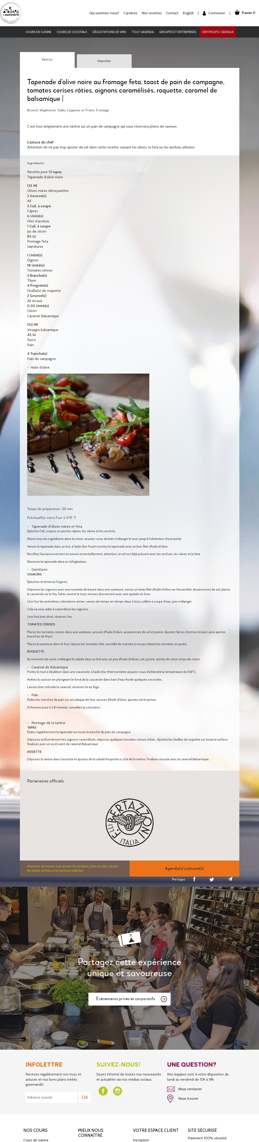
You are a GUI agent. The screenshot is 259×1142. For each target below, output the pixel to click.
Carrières (129, 13)
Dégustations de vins (109, 32)
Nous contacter (184, 1089)
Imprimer (104, 61)
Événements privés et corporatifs (132, 999)
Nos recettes (151, 13)
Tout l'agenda (143, 32)
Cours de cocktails (72, 32)
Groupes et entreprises (177, 32)
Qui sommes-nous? (103, 13)
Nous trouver (182, 1098)
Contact (171, 13)
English (187, 13)
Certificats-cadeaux (218, 32)
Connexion (213, 13)
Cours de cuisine (38, 32)
